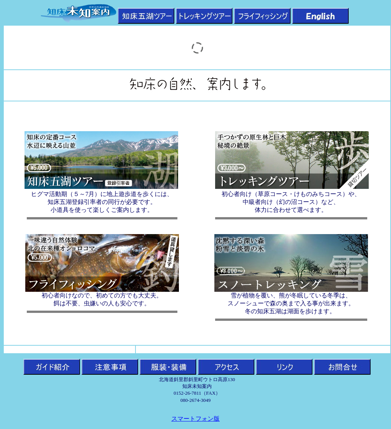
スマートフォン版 (195, 418)
